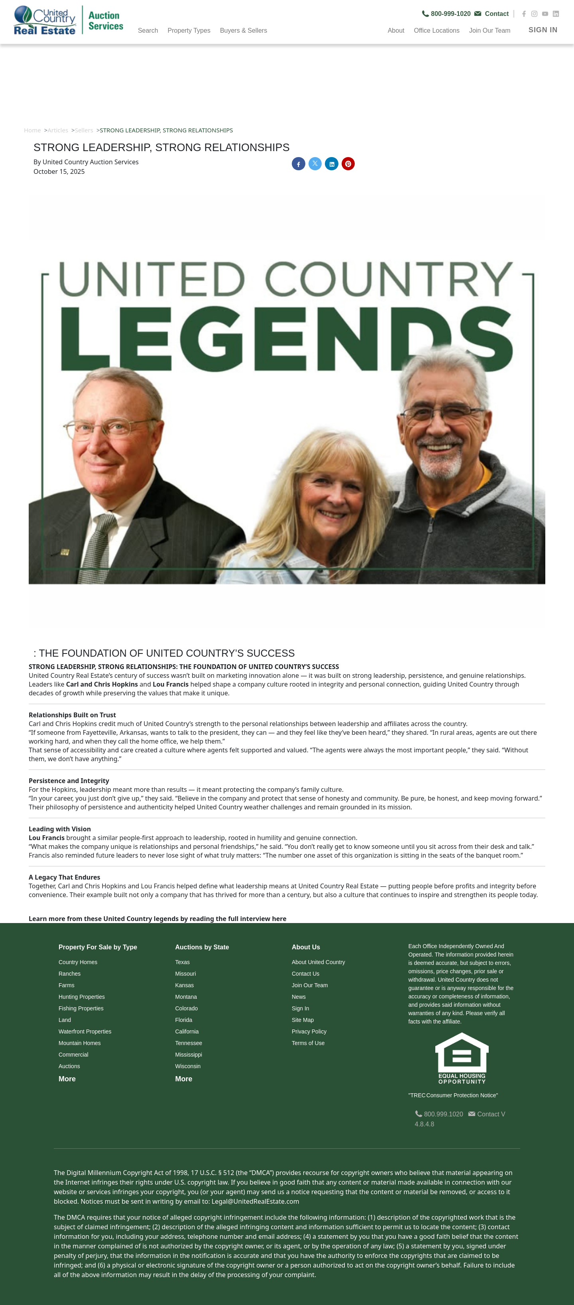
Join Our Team (490, 30)
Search (148, 30)
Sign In (300, 1008)
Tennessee (188, 1043)
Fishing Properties (81, 1008)
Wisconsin (188, 1066)
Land (65, 1020)
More (67, 1079)
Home (32, 130)
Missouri (185, 973)
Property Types (189, 30)
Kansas (184, 985)
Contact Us (305, 973)
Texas (182, 962)
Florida (184, 1020)
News (299, 997)
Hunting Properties (82, 997)
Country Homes (78, 962)
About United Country (318, 962)
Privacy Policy (309, 1031)
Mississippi (188, 1054)
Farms (67, 985)
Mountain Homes (80, 1043)
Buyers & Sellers (243, 30)
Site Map (303, 1020)
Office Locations (436, 30)
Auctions (69, 1066)
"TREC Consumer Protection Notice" (453, 1095)
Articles (57, 130)
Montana (186, 997)
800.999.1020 (439, 1114)
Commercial (73, 1054)
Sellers (84, 130)
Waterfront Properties (85, 1031)
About (396, 30)
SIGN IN (543, 30)
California (187, 1031)
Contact (484, 1114)
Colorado (186, 1008)
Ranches (70, 973)
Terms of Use (308, 1043)
